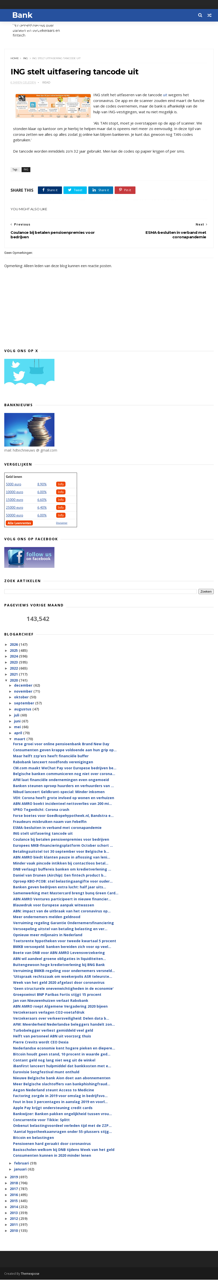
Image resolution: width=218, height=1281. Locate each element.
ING (25, 59)
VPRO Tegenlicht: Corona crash (41, 810)
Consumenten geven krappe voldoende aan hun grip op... (65, 751)
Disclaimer (61, 524)
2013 (14, 1214)
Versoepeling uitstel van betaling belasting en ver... (60, 930)
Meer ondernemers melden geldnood (46, 918)
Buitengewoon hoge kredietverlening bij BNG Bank (59, 966)
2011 (14, 1225)
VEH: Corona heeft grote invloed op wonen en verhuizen (63, 799)
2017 (14, 1190)
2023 (14, 663)
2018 (14, 1184)
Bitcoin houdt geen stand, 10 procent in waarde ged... (61, 1055)
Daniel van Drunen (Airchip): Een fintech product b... (59, 876)
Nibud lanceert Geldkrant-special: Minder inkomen (59, 793)
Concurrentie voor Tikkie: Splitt (41, 1121)
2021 (14, 675)
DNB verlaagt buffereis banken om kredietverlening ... (62, 870)
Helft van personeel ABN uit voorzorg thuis (52, 1037)
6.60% (42, 501)
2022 (14, 669)
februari (22, 1164)
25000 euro (14, 508)
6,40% (42, 508)
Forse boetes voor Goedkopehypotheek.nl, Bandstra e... (63, 816)
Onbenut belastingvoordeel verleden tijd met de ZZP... (62, 1127)
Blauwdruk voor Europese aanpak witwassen (53, 906)
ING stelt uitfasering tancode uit (43, 834)
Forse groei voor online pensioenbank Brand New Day (61, 745)
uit (165, 95)
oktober (22, 698)
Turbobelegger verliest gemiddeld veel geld (53, 1031)
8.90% (42, 485)
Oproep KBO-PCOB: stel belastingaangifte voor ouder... (63, 882)
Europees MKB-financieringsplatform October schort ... (63, 846)
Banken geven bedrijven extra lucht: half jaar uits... (59, 888)
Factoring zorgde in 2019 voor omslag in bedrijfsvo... (60, 1097)
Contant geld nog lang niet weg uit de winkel (54, 1061)
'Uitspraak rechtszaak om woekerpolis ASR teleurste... (62, 978)
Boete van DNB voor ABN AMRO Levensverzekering (59, 954)
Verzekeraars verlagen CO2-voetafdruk (49, 1013)
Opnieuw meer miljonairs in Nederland (47, 936)
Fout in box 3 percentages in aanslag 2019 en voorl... (60, 1103)
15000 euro (14, 501)
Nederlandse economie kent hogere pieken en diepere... (64, 1049)
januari (21, 1170)
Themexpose (30, 1275)
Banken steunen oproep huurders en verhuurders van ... (63, 787)
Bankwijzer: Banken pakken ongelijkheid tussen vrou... (62, 1115)
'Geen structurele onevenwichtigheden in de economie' (63, 989)
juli (17, 716)
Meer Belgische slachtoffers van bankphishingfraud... (61, 1085)
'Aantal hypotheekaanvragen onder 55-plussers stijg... (62, 1132)
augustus (23, 710)
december (23, 686)
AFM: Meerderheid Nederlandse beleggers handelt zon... (64, 1025)
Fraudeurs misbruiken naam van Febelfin (50, 822)
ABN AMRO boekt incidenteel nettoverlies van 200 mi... (62, 805)
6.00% (42, 493)
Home (15, 59)
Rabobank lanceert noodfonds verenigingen (53, 763)
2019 (14, 1178)
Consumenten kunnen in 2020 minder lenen (52, 1156)
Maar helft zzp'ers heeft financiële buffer (51, 757)
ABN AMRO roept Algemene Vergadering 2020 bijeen (60, 1007)
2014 (14, 1208)
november (23, 692)
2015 (14, 1202)
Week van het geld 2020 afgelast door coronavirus (59, 984)
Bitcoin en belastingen (33, 1138)
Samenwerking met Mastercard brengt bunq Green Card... (65, 894)
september (24, 704)
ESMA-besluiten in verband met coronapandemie (57, 828)
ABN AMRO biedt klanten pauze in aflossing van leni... (61, 858)
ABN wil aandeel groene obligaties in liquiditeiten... (59, 959)
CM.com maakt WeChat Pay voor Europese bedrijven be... (64, 769)
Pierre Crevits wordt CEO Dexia (40, 1043)
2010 (14, 1231)
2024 (14, 657)
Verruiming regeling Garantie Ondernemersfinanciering (63, 924)
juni (18, 722)
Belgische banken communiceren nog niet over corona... (64, 775)
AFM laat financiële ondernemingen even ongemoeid (61, 781)
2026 (14, 645)
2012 (14, 1220)
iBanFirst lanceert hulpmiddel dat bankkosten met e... (62, 1067)
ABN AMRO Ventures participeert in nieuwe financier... (62, 900)
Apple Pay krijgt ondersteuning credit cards (53, 1109)
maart (20, 740)
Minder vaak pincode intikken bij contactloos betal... (60, 864)
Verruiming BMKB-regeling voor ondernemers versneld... (64, 972)
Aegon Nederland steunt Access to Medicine (53, 1091)
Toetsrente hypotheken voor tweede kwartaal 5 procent (64, 942)
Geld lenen (14, 478)
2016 (14, 1196)
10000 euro (14, 493)
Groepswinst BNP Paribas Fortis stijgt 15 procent (57, 995)
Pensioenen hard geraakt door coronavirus (52, 1144)
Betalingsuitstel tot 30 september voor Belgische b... (61, 852)
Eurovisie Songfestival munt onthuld (46, 1073)
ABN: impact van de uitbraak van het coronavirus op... (62, 912)
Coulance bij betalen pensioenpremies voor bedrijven (61, 840)
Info (61, 485)
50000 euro (14, 516)
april (18, 734)
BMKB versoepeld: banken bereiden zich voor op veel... (62, 948)
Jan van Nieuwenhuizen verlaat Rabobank (50, 1001)
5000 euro (13, 485)
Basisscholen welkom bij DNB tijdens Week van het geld (63, 1150)
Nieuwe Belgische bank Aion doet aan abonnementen (61, 1079)
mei (18, 728)
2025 (14, 651)
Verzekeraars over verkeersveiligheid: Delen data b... (61, 1019)
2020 (14, 681)
